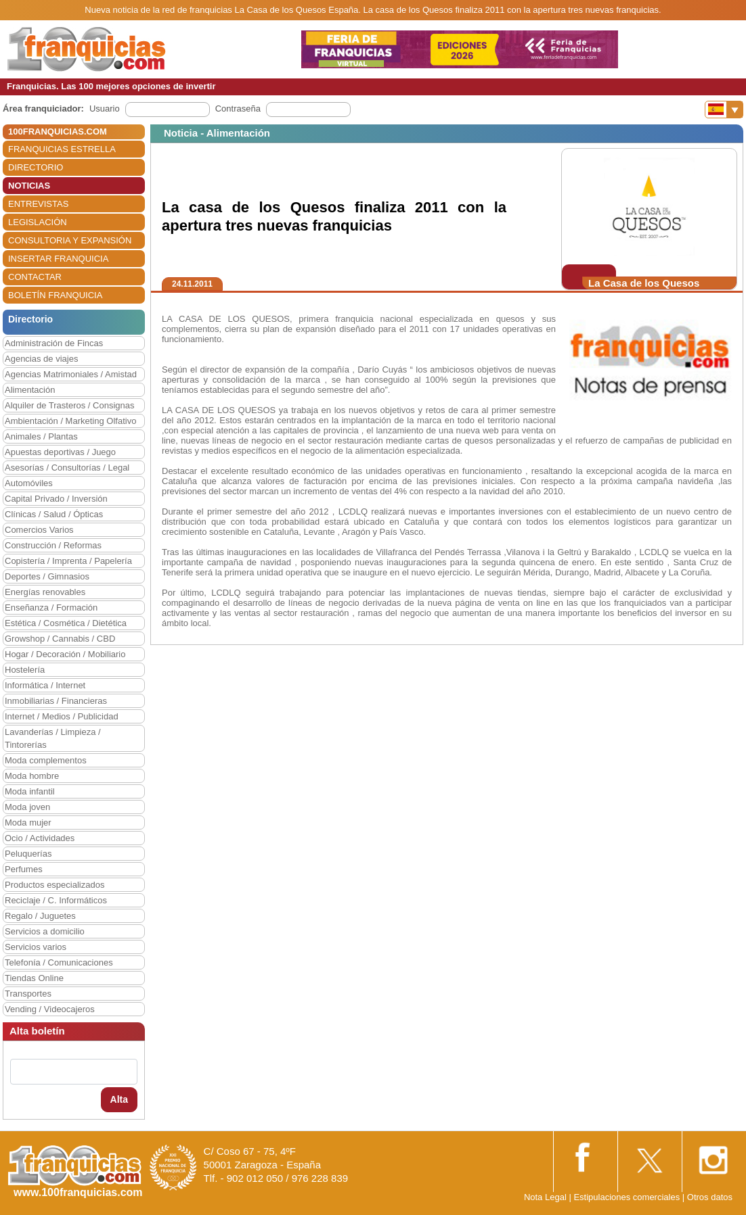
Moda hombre (32, 776)
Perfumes (24, 869)
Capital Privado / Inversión (56, 499)
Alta (119, 1099)
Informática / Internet (45, 685)
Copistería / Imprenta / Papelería (68, 561)
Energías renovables (45, 592)
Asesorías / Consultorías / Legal (67, 467)
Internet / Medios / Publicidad (61, 716)
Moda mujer (28, 822)
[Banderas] (724, 109)
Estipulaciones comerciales (627, 1197)
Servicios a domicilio (45, 931)
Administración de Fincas (54, 343)
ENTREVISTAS (38, 204)
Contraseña (238, 108)
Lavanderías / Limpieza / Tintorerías (53, 738)
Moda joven (27, 807)
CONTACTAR (35, 277)
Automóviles (29, 483)
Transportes (28, 993)
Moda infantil (30, 791)
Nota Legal (545, 1197)
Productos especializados (54, 885)
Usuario (104, 108)
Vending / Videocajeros (50, 1009)
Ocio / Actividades (39, 838)
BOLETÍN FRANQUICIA (55, 295)
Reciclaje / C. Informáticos (56, 900)
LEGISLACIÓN (37, 222)
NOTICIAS (29, 186)
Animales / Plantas (41, 436)
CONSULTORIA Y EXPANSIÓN (69, 240)
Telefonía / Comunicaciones (59, 962)
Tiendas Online (34, 978)
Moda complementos (46, 760)
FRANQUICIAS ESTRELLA (62, 149)
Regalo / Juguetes (40, 916)
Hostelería (25, 670)
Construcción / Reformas (53, 545)
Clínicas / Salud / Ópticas (54, 514)
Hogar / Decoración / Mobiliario (65, 654)
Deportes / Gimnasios (47, 576)
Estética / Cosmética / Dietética (66, 623)
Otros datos (709, 1197)
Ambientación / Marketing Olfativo (70, 421)
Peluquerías (28, 854)
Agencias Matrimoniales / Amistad (71, 374)
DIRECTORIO (35, 167)
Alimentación (30, 390)
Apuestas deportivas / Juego (60, 452)
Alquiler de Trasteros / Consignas (69, 405)
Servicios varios (35, 947)
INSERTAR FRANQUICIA (58, 259)
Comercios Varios (39, 530)
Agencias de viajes (41, 359)
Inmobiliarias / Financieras (56, 701)
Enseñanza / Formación (51, 607)
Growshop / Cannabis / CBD (60, 639)
